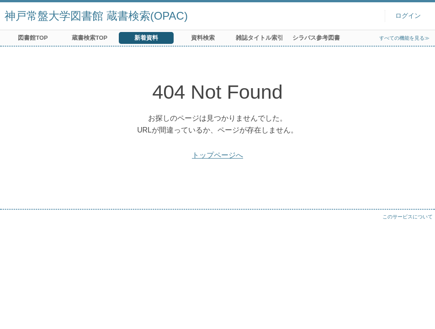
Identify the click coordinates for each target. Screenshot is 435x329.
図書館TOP (33, 37)
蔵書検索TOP (89, 37)
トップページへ (217, 155)
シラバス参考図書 (316, 37)
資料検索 (203, 37)
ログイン (408, 15)
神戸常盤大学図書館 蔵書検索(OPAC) (96, 16)
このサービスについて (407, 216)
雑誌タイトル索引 (259, 37)
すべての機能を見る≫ (404, 38)
